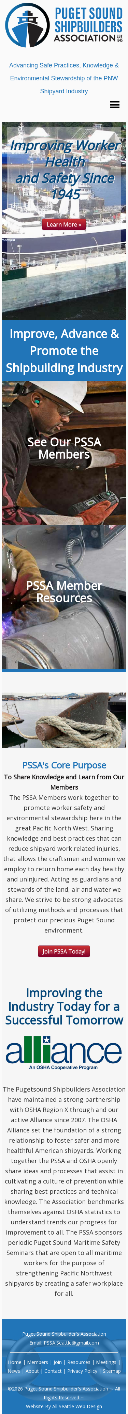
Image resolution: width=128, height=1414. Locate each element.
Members (37, 1362)
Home (15, 1362)
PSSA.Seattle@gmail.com (71, 1342)
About (32, 1371)
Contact (53, 1371)
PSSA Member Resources (64, 592)
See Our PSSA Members (64, 448)
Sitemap (112, 1371)
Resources (78, 1362)
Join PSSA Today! (64, 951)
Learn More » (64, 224)
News (14, 1371)
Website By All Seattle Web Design (64, 1406)
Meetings (106, 1362)
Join (58, 1362)
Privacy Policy (82, 1371)
